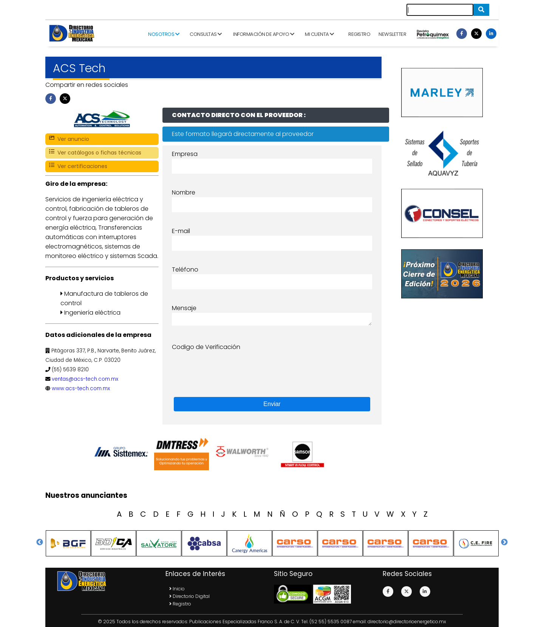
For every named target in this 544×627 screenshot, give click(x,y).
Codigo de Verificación (206, 347)
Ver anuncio (69, 139)
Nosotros (163, 34)
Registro (359, 34)
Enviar (271, 404)
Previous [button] (39, 542)
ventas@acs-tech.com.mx (85, 379)
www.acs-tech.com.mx (81, 388)
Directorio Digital (189, 596)
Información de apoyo (263, 34)
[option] (123, 451)
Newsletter (392, 34)
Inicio (177, 588)
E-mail (181, 231)
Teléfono (185, 269)
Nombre (183, 192)
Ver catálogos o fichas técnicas (95, 153)
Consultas (206, 34)
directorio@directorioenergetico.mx (407, 621)
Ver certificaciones (78, 166)
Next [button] (504, 542)
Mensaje (184, 308)
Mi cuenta (319, 34)
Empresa (185, 154)
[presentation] (229, 366)
